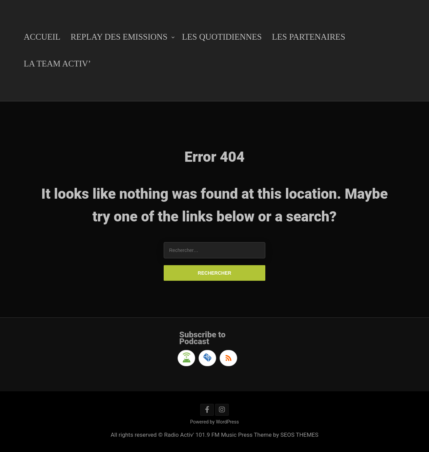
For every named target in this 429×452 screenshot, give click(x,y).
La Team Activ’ (57, 63)
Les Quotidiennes (222, 36)
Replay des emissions (118, 36)
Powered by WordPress (214, 422)
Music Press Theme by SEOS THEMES (269, 434)
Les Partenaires (308, 36)
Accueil (42, 36)
